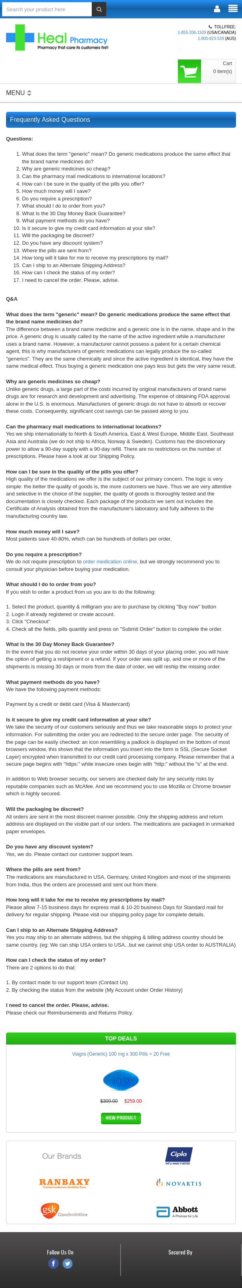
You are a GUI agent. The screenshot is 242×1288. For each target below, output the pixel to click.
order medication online (110, 562)
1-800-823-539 (211, 38)
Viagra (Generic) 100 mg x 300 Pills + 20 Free (121, 1054)
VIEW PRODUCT (121, 1118)
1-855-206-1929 (191, 32)
